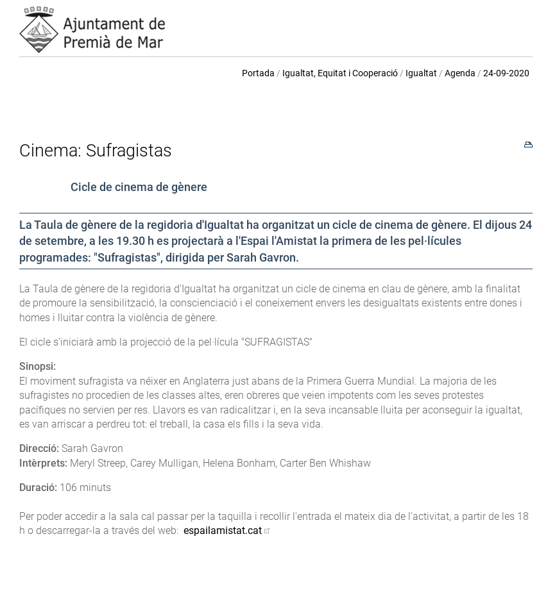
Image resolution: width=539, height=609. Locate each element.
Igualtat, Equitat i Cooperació (340, 73)
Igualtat (421, 73)
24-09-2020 (506, 73)
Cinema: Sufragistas (95, 150)
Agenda (460, 73)
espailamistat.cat (223, 530)
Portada (258, 73)
